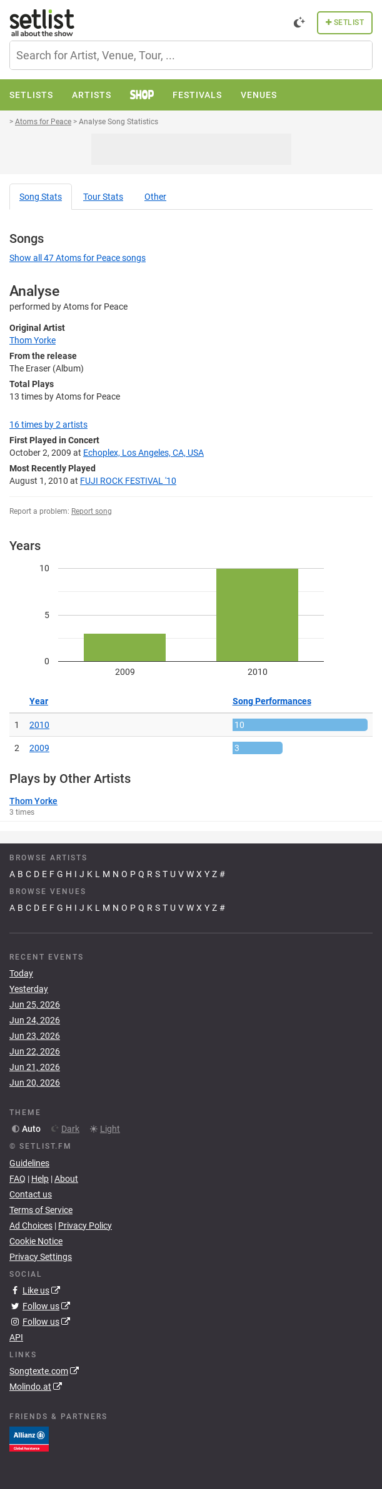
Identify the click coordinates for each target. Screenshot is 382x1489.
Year (38, 701)
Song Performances (272, 701)
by (48, 425)
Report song (91, 511)
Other (155, 197)
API (16, 1337)
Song (40, 197)
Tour (103, 197)
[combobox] (191, 55)
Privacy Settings (40, 1257)
